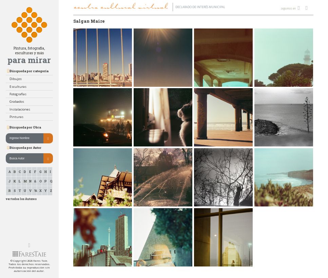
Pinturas (16, 117)
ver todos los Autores (21, 199)
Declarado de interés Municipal (200, 7)
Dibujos (15, 79)
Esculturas (17, 86)
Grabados (16, 101)
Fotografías (17, 94)
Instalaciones (19, 109)
